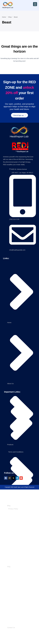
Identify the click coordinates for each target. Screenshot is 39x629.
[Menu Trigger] (35, 4)
